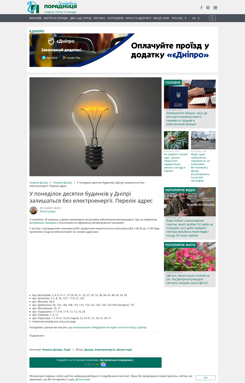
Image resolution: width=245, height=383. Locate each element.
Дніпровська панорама (43, 222)
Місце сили (161, 18)
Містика (99, 18)
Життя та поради (56, 18)
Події (67, 349)
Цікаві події (124, 349)
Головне (173, 82)
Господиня (115, 18)
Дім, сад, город (80, 18)
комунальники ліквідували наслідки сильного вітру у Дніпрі (109, 327)
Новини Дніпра (39, 182)
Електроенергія (105, 349)
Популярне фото (180, 245)
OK (205, 378)
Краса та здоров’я (138, 18)
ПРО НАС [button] (177, 18)
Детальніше (82, 379)
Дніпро (89, 349)
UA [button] (194, 18)
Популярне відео (180, 190)
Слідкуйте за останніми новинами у (95, 362)
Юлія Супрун (48, 211)
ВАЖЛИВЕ (35, 18)
